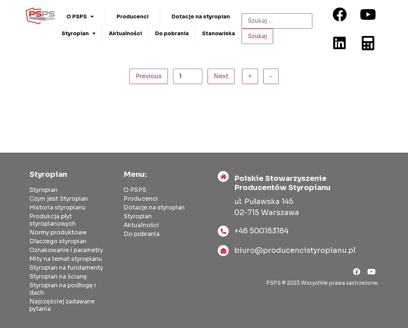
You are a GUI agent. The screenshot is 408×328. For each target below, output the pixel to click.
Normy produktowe (58, 232)
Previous (149, 76)
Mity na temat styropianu (65, 259)
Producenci (132, 16)
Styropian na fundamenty (66, 267)
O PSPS (80, 16)
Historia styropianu (57, 207)
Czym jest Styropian (58, 199)
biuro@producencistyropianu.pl (295, 250)
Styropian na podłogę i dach (62, 288)
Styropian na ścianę (58, 276)
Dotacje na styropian (201, 16)
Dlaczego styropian (58, 241)
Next (221, 76)
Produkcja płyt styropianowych (52, 219)
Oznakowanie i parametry (66, 250)
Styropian (79, 33)
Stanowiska (218, 33)
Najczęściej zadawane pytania (62, 305)
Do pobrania (172, 33)
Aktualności (125, 33)
